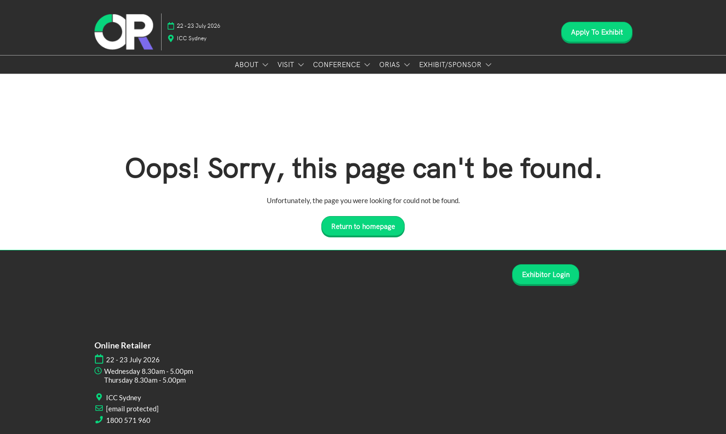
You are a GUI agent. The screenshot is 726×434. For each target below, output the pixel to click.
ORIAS (390, 64)
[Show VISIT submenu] (301, 65)
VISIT (286, 64)
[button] (596, 32)
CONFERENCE (337, 64)
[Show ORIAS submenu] (407, 65)
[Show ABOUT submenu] (265, 65)
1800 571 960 (128, 420)
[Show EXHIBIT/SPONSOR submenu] (488, 65)
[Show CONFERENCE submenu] (367, 65)
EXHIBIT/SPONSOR (451, 64)
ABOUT (247, 64)
